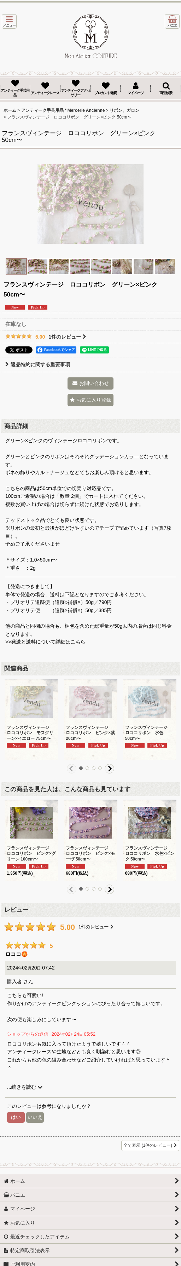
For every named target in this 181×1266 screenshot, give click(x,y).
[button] (9, 21)
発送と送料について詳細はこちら (48, 642)
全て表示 (150, 1145)
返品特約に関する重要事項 (37, 364)
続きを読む (26, 1087)
